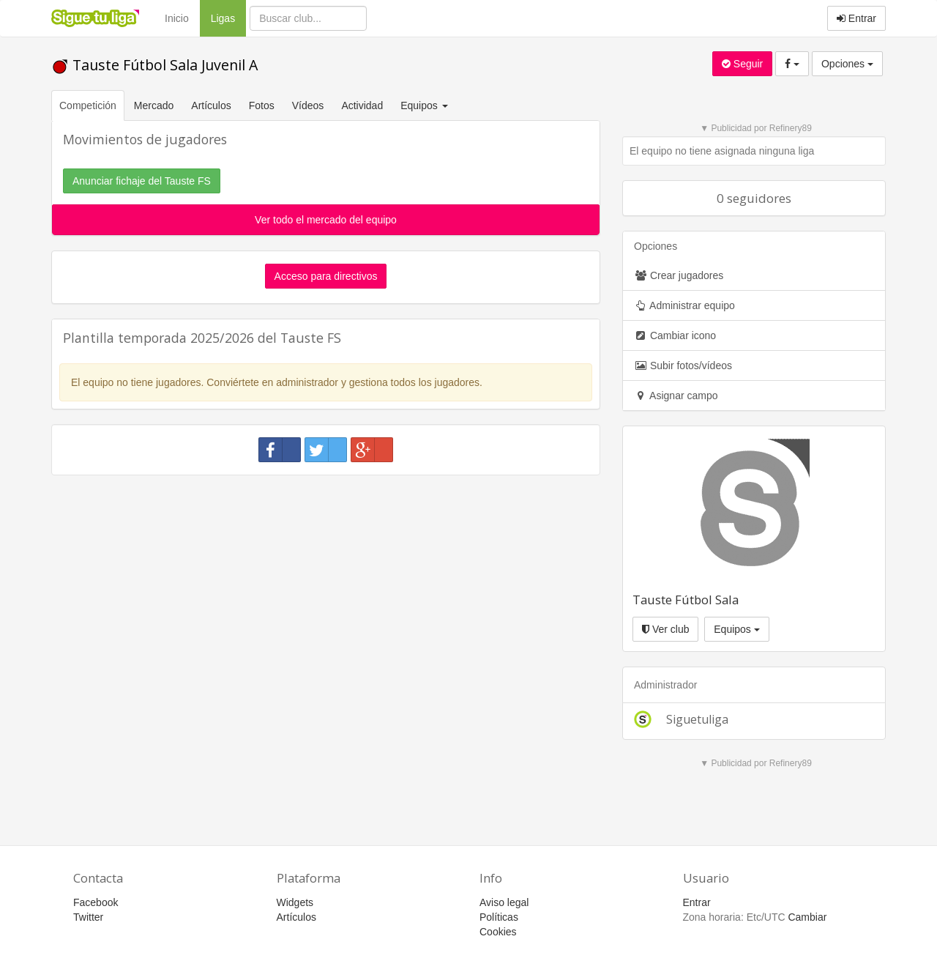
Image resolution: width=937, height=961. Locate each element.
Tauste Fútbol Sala (685, 599)
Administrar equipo (684, 305)
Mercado (153, 105)
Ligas (228, 17)
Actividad (362, 105)
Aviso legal (504, 902)
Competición (87, 105)
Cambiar (807, 917)
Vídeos (308, 105)
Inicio (177, 18)
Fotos (262, 105)
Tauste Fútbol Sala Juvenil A (154, 65)
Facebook (95, 902)
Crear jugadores (678, 275)
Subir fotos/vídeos (683, 365)
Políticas (498, 917)
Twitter (88, 917)
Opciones (847, 64)
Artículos (211, 105)
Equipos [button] (425, 105)
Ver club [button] (665, 629)
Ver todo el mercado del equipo (326, 220)
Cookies (498, 932)
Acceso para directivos (326, 276)
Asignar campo (676, 395)
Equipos (736, 629)
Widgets (295, 902)
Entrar (856, 18)
